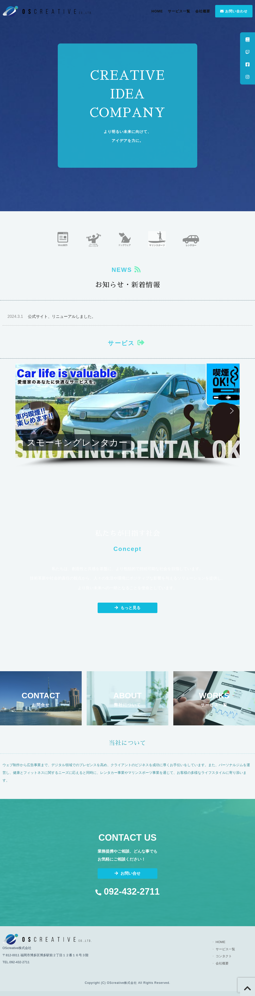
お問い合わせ (234, 11)
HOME (157, 11)
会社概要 (202, 11)
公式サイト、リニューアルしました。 (51, 316)
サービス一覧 (179, 11)
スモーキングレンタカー (77, 442)
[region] (127, 416)
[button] (127, 411)
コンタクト (224, 956)
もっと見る (127, 608)
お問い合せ (127, 873)
